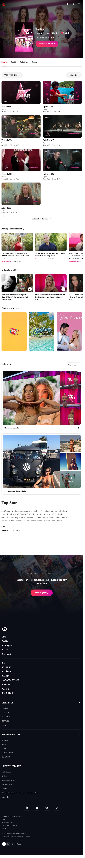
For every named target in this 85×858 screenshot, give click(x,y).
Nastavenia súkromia (7, 822)
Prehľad (4, 62)
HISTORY (5, 725)
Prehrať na (47, 44)
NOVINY (5, 740)
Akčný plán (5, 797)
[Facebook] (26, 808)
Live (4, 637)
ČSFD (39, 33)
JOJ (3, 663)
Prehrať (41, 593)
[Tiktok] (56, 808)
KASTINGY (7, 684)
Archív (5, 641)
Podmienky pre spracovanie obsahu (11, 816)
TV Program (7, 645)
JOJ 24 (5, 650)
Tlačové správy (7, 772)
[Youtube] (46, 808)
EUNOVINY (6, 757)
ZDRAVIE (5, 721)
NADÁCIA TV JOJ (10, 680)
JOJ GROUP (8, 693)
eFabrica (28, 836)
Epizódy (13, 62)
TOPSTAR (5, 713)
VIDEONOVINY (7, 753)
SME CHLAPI (6, 717)
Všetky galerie (73, 365)
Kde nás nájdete (7, 784)
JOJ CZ (5, 689)
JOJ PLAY (6, 667)
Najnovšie (74, 75)
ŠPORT (4, 748)
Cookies (4, 819)
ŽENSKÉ (5, 708)
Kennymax (13, 836)
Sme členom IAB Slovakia (9, 825)
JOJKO (5, 676)
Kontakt (4, 828)
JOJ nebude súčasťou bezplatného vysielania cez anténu (20, 793)
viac (56, 37)
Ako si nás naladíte (8, 780)
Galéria (34, 62)
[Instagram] (36, 808)
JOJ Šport (6, 654)
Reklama (5, 776)
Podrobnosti (24, 62)
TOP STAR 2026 (12, 75)
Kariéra (4, 789)
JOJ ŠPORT (7, 671)
